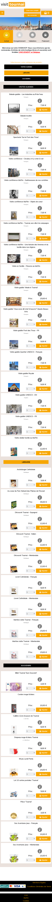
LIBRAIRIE (26, 73)
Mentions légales (39, 882)
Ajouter (44, 110)
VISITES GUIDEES (26, 67)
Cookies (26, 901)
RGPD (26, 898)
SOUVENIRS (26, 79)
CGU (26, 895)
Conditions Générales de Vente (39, 886)
